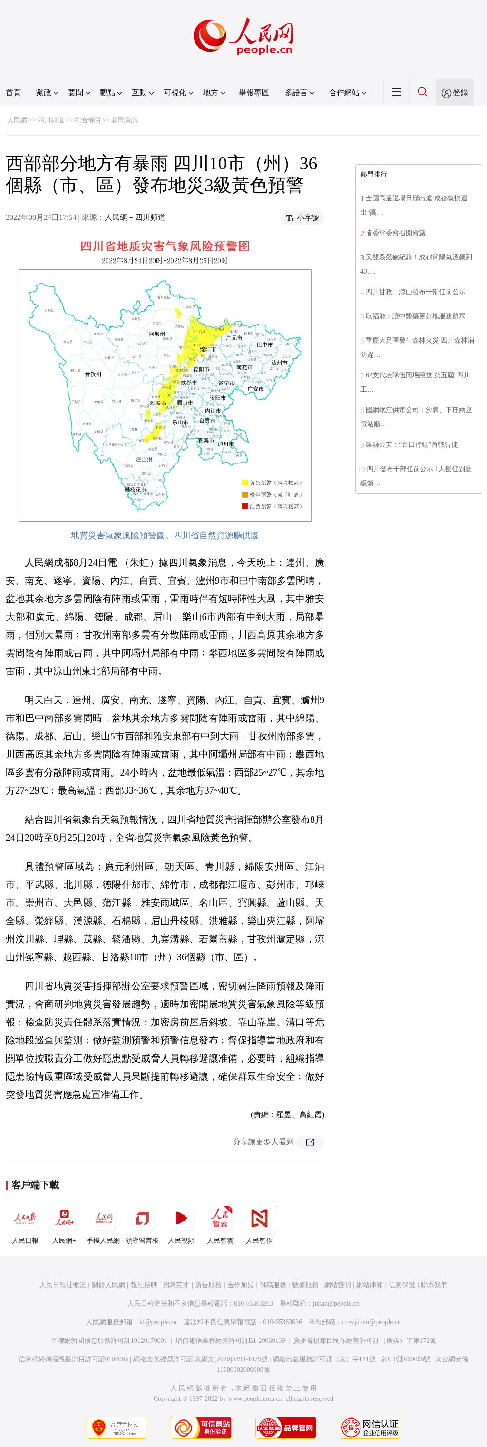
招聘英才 (176, 1285)
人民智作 (259, 1222)
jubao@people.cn (336, 1303)
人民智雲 (220, 1222)
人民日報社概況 (62, 1285)
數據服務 (305, 1285)
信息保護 (402, 1285)
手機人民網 (103, 1222)
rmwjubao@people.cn (371, 1322)
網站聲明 (337, 1285)
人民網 (17, 120)
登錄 (460, 93)
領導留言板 (142, 1222)
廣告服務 (208, 1285)
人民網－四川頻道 (135, 217)
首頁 (13, 93)
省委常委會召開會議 (396, 232)
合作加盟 (240, 1285)
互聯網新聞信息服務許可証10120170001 (109, 1340)
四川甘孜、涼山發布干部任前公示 (416, 291)
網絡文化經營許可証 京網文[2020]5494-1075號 (200, 1359)
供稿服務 (273, 1285)
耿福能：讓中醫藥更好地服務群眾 (416, 316)
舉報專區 (254, 93)
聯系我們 (434, 1285)
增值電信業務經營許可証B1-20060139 (230, 1340)
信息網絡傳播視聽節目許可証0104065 (73, 1359)
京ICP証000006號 (405, 1359)
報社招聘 (144, 1285)
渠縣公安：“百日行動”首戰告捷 (412, 444)
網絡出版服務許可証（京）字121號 (324, 1359)
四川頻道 (51, 120)
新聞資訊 (124, 120)
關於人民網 (108, 1285)
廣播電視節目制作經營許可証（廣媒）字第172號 (364, 1340)
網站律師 (369, 1285)
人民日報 (25, 1222)
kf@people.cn (158, 1322)
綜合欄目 (88, 120)
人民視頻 (181, 1222)
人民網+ (64, 1222)
